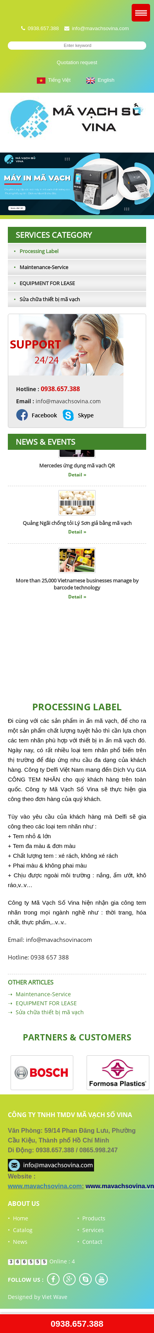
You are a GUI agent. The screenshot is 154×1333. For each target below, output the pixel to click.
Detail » (77, 476)
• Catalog (20, 1230)
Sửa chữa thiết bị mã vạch (44, 299)
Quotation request (77, 62)
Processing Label (33, 251)
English (100, 80)
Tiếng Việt (54, 80)
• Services (90, 1230)
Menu (141, 13)
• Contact (89, 1241)
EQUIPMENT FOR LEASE (41, 283)
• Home (18, 1218)
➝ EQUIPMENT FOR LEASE (42, 1003)
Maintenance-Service (38, 267)
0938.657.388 (77, 1324)
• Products (91, 1218)
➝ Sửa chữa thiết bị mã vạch (46, 1012)
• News (17, 1241)
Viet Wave (54, 1297)
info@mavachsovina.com (100, 28)
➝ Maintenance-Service (39, 994)
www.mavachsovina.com (45, 1186)
